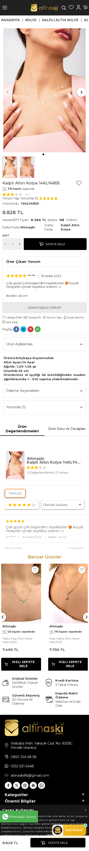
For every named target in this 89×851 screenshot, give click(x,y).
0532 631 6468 (22, 766)
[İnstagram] (24, 785)
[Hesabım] (78, 8)
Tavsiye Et (32, 317)
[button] (43, 154)
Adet (5, 235)
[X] (16, 785)
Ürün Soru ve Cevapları (66, 429)
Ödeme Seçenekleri (44, 391)
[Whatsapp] (41, 785)
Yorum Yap (10, 198)
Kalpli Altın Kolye (60, 20)
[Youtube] (33, 785)
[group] (44, 90)
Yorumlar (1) (44, 407)
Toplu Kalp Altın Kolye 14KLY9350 (17, 640)
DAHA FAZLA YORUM (44, 307)
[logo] (44, 7)
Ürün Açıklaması (44, 344)
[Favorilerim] (71, 8)
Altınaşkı (27, 227)
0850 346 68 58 (24, 757)
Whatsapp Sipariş (22, 816)
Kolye (31, 20)
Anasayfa (10, 20)
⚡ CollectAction (76, 548)
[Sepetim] (85, 8)
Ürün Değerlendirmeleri (22, 428)
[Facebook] (8, 785)
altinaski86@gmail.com (30, 775)
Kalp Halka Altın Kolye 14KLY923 (64, 640)
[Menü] (4, 8)
